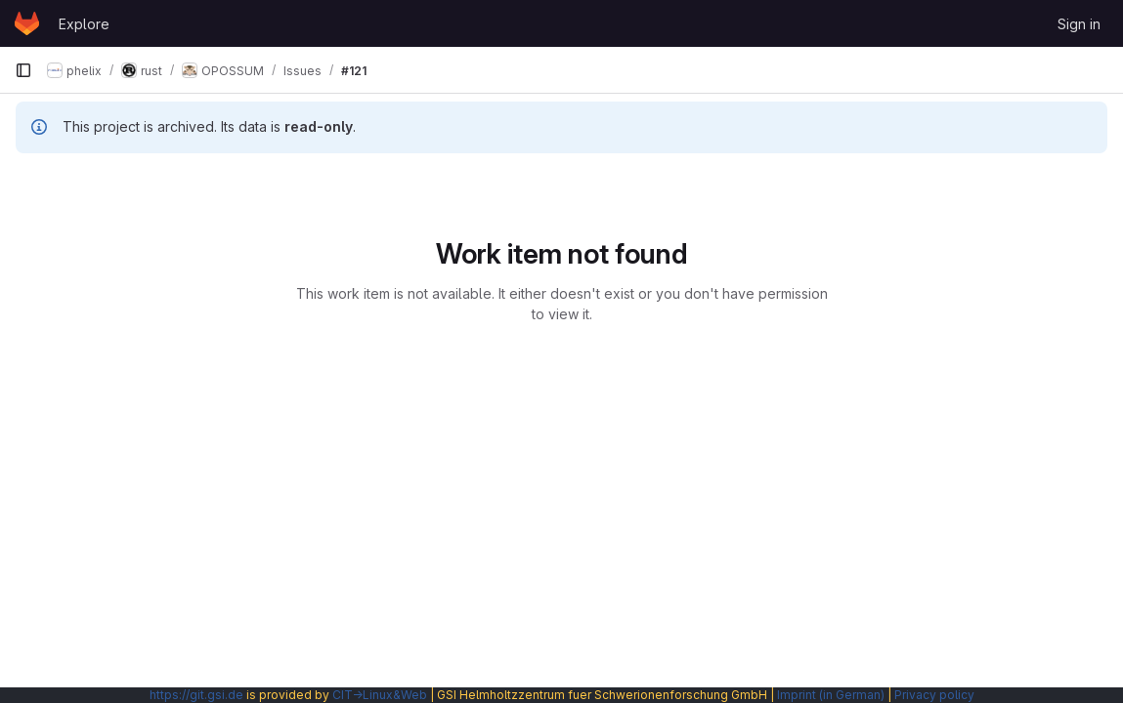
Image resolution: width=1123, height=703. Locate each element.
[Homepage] (27, 23)
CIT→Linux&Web (379, 694)
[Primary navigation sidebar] (23, 70)
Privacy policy (934, 694)
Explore (84, 24)
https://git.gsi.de (196, 694)
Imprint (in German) (831, 694)
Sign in (1079, 24)
